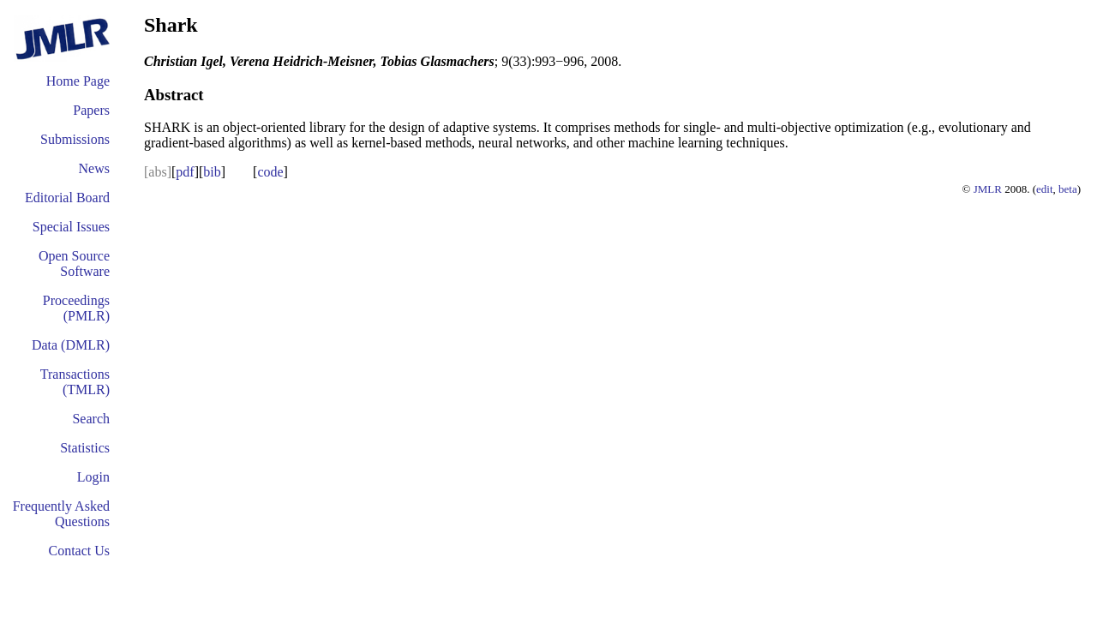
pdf (185, 172)
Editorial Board (67, 197)
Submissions (75, 139)
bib (211, 172)
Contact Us (79, 550)
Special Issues (71, 226)
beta (1067, 189)
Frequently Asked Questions (61, 514)
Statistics (85, 447)
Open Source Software (74, 264)
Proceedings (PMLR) (76, 308)
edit (1044, 189)
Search (91, 418)
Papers (91, 110)
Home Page (78, 81)
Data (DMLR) (71, 345)
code (270, 172)
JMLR (988, 189)
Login (93, 477)
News (94, 168)
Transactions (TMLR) (75, 382)
